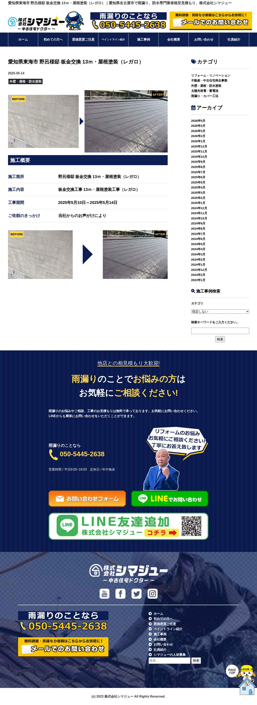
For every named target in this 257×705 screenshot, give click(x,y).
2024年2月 (198, 259)
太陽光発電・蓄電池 (204, 90)
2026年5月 (198, 120)
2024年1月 (198, 264)
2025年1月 (198, 203)
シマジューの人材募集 (170, 654)
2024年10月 (199, 218)
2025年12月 (199, 146)
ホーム (23, 39)
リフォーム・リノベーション (210, 75)
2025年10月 (199, 156)
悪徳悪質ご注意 (83, 39)
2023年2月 (198, 274)
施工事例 (143, 39)
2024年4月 (198, 249)
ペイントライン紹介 (113, 39)
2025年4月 (198, 187)
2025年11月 (199, 151)
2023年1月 (198, 280)
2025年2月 (198, 198)
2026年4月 (198, 125)
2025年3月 (198, 192)
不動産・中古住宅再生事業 (209, 80)
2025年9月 (198, 161)
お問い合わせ (203, 39)
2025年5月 (198, 182)
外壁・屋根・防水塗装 (206, 85)
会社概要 (173, 39)
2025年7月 (198, 172)
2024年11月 (199, 213)
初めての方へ (53, 39)
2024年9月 (198, 223)
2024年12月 (199, 208)
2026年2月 (198, 136)
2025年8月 (198, 167)
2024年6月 (198, 238)
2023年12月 (199, 269)
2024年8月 (198, 228)
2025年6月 (198, 177)
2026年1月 (198, 141)
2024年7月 (198, 233)
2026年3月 (198, 131)
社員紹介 (233, 39)
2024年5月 (198, 244)
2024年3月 (198, 254)
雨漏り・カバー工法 (204, 96)
